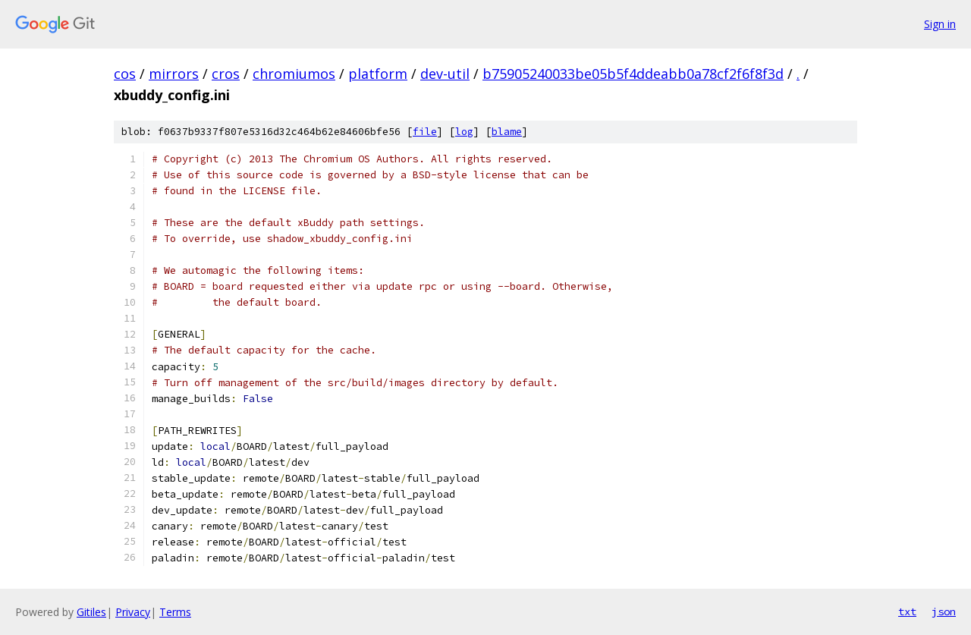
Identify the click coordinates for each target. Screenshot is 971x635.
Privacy (132, 612)
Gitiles (91, 612)
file (425, 131)
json (944, 611)
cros (226, 73)
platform (377, 73)
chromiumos (294, 73)
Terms (175, 612)
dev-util (445, 73)
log (464, 131)
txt (907, 611)
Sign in (940, 24)
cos (125, 73)
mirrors (174, 73)
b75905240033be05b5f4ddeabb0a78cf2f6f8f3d (633, 73)
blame (507, 131)
